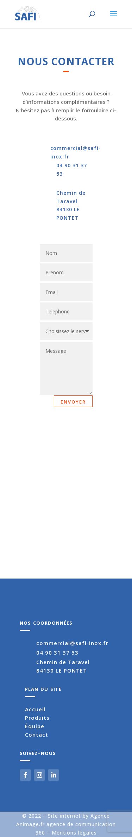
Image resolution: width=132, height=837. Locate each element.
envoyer (73, 401)
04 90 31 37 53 (57, 652)
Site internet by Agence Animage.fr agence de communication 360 (66, 824)
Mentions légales (74, 832)
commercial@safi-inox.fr (72, 643)
